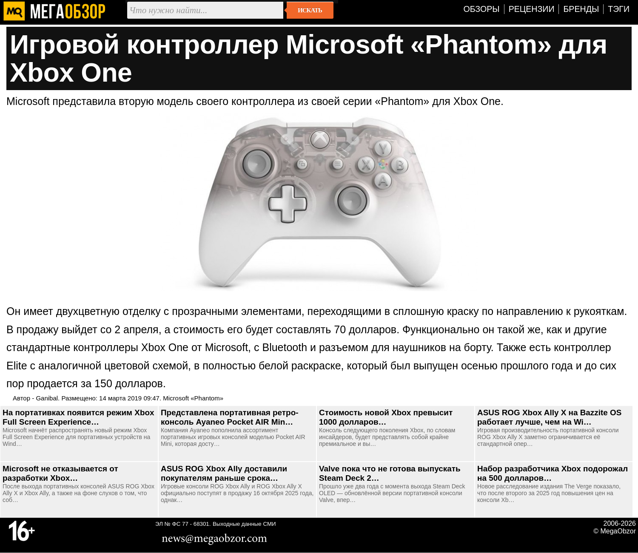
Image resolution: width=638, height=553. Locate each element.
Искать (310, 10)
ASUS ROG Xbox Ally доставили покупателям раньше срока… (224, 473)
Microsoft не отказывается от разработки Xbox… (60, 473)
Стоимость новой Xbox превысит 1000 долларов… (386, 417)
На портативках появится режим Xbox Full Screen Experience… (78, 417)
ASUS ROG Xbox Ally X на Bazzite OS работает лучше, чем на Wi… (549, 417)
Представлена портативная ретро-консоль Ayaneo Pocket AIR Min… (230, 417)
